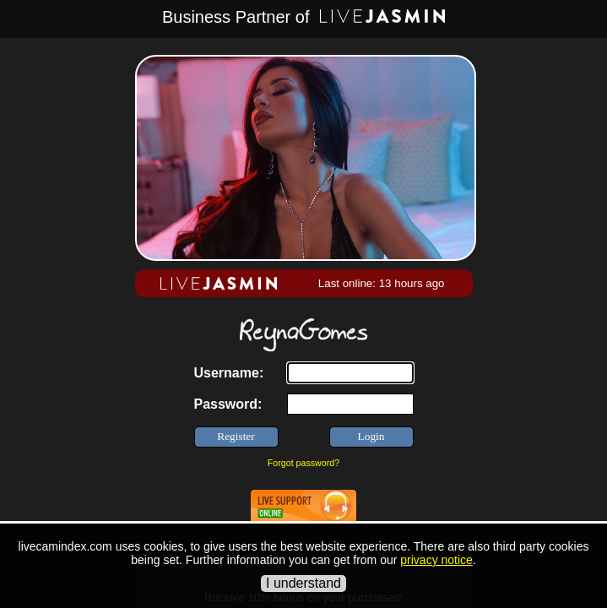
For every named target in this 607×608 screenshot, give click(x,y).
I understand (303, 583)
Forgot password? (303, 463)
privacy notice (436, 560)
